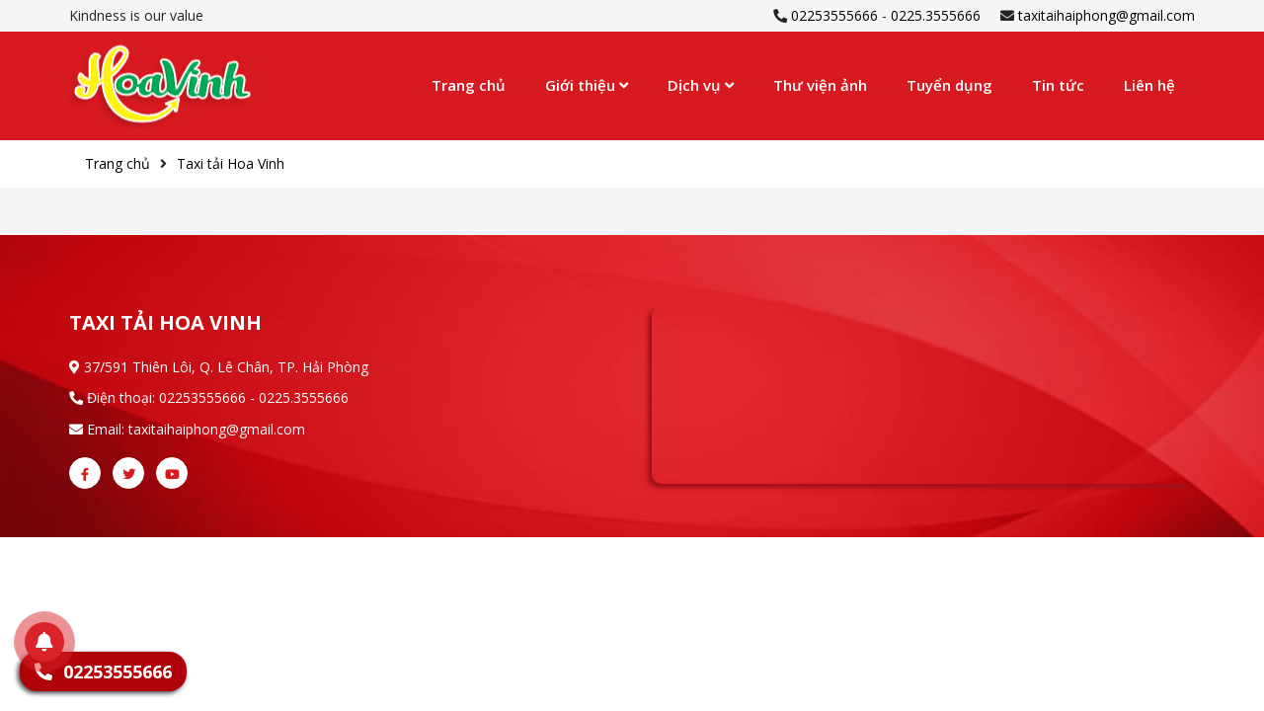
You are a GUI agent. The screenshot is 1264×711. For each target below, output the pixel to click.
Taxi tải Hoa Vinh (230, 163)
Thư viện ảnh (820, 85)
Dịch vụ (701, 85)
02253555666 (834, 15)
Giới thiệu (586, 85)
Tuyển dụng (949, 85)
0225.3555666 (936, 15)
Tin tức (1058, 85)
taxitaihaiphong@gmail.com (1106, 15)
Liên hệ (1149, 85)
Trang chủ (469, 85)
